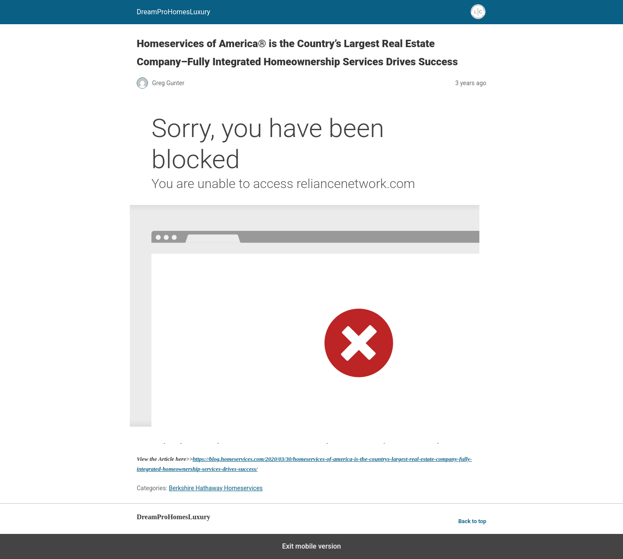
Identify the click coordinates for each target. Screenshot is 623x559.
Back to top (472, 521)
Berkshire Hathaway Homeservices (216, 488)
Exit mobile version (311, 546)
